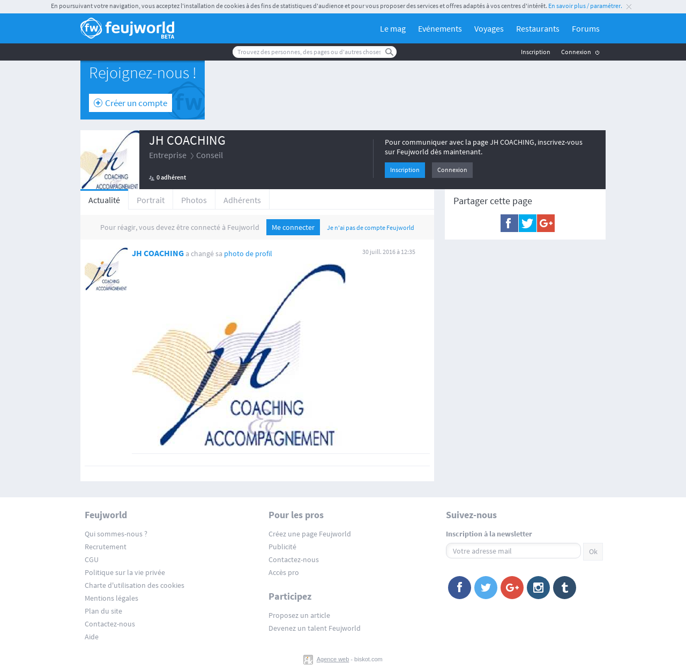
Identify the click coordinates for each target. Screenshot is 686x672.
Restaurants (538, 28)
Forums (586, 28)
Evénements (440, 28)
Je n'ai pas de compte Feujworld (370, 227)
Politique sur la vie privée (125, 572)
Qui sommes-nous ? (116, 534)
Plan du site (103, 611)
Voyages (489, 28)
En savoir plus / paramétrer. (585, 6)
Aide (92, 636)
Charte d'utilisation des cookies (134, 585)
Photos (194, 200)
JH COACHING (187, 140)
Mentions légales (111, 598)
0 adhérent (171, 177)
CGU (92, 559)
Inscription (535, 52)
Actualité (104, 200)
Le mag (393, 28)
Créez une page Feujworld (310, 534)
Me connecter (293, 227)
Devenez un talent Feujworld (315, 628)
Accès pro (284, 572)
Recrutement (105, 546)
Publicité (282, 546)
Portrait (151, 200)
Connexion (576, 52)
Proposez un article (299, 615)
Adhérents (242, 200)
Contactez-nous (110, 624)
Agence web (333, 659)
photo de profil (248, 253)
